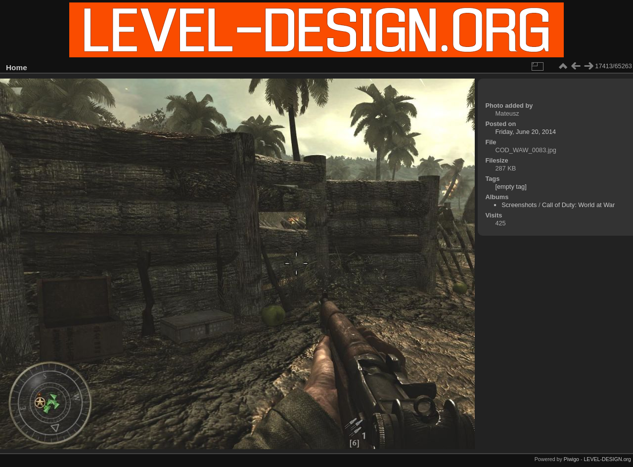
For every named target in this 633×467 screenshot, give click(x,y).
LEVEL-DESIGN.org (607, 459)
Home (16, 67)
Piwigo (571, 459)
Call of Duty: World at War (578, 205)
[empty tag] (510, 186)
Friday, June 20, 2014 (525, 131)
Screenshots (519, 205)
